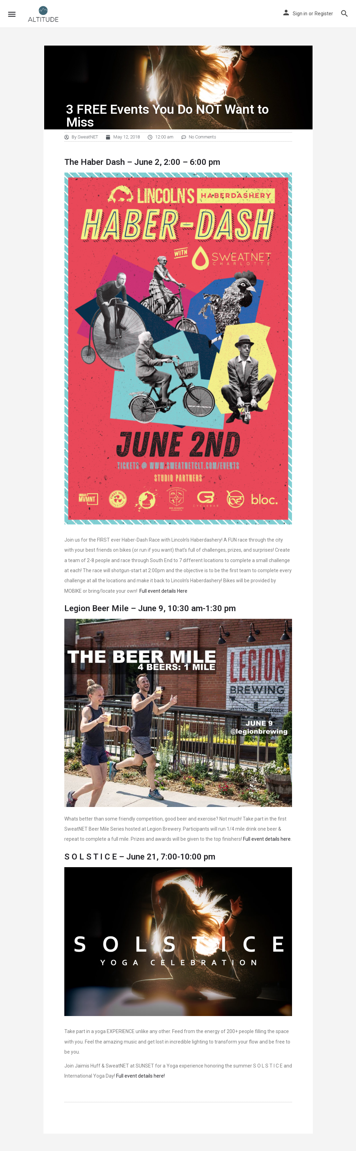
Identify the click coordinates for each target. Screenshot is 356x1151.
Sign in (300, 13)
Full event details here (267, 839)
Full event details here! (140, 1076)
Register (324, 13)
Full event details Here (163, 591)
